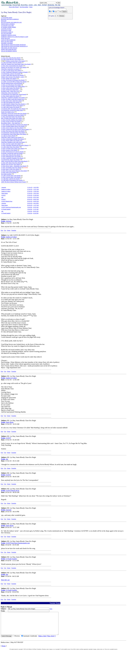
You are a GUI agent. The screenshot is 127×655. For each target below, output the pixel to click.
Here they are (5, 580)
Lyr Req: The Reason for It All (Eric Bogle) (12, 151)
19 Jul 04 (29, 211)
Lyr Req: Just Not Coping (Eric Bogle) (11, 143)
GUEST (3, 195)
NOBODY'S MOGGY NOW (8, 35)
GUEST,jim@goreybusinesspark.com (11, 207)
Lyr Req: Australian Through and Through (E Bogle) (14, 145)
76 (20, 91)
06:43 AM (36, 199)
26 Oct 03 (29, 205)
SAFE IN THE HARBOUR (8, 40)
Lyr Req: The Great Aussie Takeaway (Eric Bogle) (14, 170)
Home (30, 7)
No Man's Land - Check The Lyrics (10, 91)
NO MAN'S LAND (6, 30)
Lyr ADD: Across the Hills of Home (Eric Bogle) (13, 81)
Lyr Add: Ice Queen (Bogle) (8, 135)
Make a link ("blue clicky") (47, 640)
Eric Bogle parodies (6, 174)
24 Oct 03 (29, 199)
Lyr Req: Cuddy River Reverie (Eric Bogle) (12, 75)
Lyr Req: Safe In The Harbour (9, 172)
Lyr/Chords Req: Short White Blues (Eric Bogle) (13, 134)
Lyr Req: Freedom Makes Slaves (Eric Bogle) (13, 126)
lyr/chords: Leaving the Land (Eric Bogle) (12, 153)
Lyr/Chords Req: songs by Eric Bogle (10, 73)
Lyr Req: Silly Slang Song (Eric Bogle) (11, 163)
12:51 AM (36, 189)
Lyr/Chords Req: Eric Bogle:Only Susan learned (13, 94)
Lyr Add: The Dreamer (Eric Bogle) (10, 102)
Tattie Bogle (4, 193)
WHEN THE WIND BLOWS (8, 49)
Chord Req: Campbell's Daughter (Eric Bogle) (13, 97)
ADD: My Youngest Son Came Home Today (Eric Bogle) (16, 64)
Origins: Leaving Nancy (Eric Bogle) (15, 61)
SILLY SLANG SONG (7, 41)
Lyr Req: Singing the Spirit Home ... (10, 89)
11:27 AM (36, 205)
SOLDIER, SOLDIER (7, 43)
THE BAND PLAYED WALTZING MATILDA (13, 44)
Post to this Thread (14, 7)
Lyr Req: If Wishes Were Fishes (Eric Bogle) (12, 148)
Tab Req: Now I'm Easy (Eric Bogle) (10, 164)
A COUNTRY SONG (6, 17)
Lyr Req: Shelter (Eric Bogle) (8, 78)
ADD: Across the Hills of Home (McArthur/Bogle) (14, 161)
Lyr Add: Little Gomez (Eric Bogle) (10, 107)
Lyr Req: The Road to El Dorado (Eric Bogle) (13, 80)
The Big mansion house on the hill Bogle (11, 83)
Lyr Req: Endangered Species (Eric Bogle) (12, 105)
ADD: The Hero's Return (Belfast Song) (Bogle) (13, 182)
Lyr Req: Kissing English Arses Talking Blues (13, 86)
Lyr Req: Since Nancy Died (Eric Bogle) (11, 100)
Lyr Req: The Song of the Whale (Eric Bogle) (13, 131)
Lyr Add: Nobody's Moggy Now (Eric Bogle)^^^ (13, 104)
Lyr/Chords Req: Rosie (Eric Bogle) (10, 159)
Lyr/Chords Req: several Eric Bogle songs (12, 110)
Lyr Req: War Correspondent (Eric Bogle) (12, 65)
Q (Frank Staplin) (6, 209)
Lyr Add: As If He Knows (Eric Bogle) (11, 70)
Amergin (3, 187)
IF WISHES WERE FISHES (8, 27)
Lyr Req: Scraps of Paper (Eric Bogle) (11, 121)
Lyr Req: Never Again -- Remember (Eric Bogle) (13, 166)
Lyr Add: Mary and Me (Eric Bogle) (10, 178)
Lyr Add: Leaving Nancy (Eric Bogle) (11, 175)
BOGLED (3, 20)
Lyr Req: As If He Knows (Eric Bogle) (11, 85)
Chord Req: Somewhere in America (10, 69)
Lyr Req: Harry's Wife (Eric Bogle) (10, 169)
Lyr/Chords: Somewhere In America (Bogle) (12, 115)
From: (3, 221)
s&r (2, 197)
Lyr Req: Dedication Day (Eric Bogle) (11, 156)
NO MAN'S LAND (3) (7, 32)
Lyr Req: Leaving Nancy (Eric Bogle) (11, 177)
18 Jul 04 (29, 207)
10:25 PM (36, 187)
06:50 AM (36, 201)
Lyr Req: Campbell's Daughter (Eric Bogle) (12, 158)
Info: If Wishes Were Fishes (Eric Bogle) (11, 118)
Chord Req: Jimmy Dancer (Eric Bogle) (11, 137)
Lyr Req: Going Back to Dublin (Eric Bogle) (12, 139)
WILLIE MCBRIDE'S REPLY (9, 51)
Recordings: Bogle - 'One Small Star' (10, 123)
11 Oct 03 (29, 187)
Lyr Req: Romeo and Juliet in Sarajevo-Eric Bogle (14, 124)
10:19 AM (35, 207)
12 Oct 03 (29, 189)
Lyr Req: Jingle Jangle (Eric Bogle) (10, 96)
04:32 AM (35, 211)
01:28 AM (36, 195)
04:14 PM (36, 203)
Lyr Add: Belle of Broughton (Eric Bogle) (12, 180)
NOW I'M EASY (5, 38)
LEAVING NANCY (6, 28)
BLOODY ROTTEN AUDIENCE (10, 19)
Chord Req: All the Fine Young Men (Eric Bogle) (14, 113)
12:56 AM (36, 191)
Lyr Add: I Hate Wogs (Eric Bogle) (10, 147)
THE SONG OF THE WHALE (9, 48)
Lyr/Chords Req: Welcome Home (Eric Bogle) (13, 132)
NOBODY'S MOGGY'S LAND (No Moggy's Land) (14, 36)
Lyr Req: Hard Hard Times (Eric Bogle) (11, 116)
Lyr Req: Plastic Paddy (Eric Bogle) (10, 140)
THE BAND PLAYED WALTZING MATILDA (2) (14, 46)
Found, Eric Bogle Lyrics (7, 112)
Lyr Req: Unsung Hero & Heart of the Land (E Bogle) (15, 129)
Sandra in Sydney (6, 189)
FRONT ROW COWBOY (8, 24)
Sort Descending (24, 7)
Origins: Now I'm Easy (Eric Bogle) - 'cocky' (12, 77)
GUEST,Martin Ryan (6, 201)
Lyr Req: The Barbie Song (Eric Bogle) (11, 167)
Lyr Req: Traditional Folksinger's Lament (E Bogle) (14, 72)
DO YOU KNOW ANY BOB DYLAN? (11, 22)
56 (21, 140)
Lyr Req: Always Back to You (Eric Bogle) (12, 128)
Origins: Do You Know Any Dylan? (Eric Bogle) (13, 67)
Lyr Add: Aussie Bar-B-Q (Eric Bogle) (11, 59)
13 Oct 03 (29, 195)
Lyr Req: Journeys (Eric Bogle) (9, 150)
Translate (13, 230)
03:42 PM (35, 213)
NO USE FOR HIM (6, 33)
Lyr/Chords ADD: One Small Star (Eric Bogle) (13, 108)
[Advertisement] (60, 33)
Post (2, 230)
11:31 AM (35, 209)
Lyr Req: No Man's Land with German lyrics (12, 99)
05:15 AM (36, 197)
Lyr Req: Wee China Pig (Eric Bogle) (10, 57)
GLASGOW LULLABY (7, 25)
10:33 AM (36, 193)
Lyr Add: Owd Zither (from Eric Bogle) (11, 62)
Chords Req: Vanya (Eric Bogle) (9, 93)
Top (5, 230)
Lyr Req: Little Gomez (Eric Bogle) (10, 88)
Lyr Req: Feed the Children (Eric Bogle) (11, 120)
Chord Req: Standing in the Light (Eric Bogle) (13, 142)
